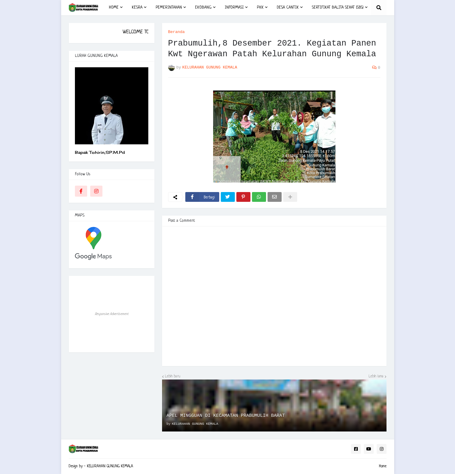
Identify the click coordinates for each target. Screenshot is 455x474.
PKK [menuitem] (260, 7)
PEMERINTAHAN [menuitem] (169, 7)
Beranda (176, 32)
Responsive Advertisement (111, 314)
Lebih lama (376, 376)
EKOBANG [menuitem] (203, 7)
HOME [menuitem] (114, 7)
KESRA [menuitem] (137, 7)
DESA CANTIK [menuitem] (288, 7)
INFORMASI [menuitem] (234, 7)
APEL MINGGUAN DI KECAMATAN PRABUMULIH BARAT (226, 415)
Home (383, 466)
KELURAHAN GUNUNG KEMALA (110, 466)
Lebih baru (172, 376)
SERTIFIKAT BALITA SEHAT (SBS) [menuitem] (338, 7)
